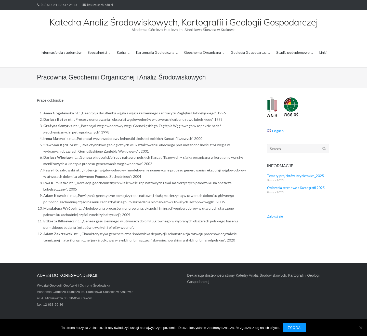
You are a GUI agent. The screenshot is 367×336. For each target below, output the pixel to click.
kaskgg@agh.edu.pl (100, 5)
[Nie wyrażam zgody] (360, 327)
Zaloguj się (275, 216)
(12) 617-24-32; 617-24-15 (59, 5)
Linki (322, 52)
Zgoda (294, 328)
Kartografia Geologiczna (155, 52)
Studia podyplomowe (293, 52)
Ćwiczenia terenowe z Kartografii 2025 (296, 188)
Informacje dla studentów (61, 52)
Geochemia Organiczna (202, 52)
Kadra (121, 52)
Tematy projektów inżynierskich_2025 (295, 176)
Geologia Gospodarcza (249, 52)
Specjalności (97, 52)
